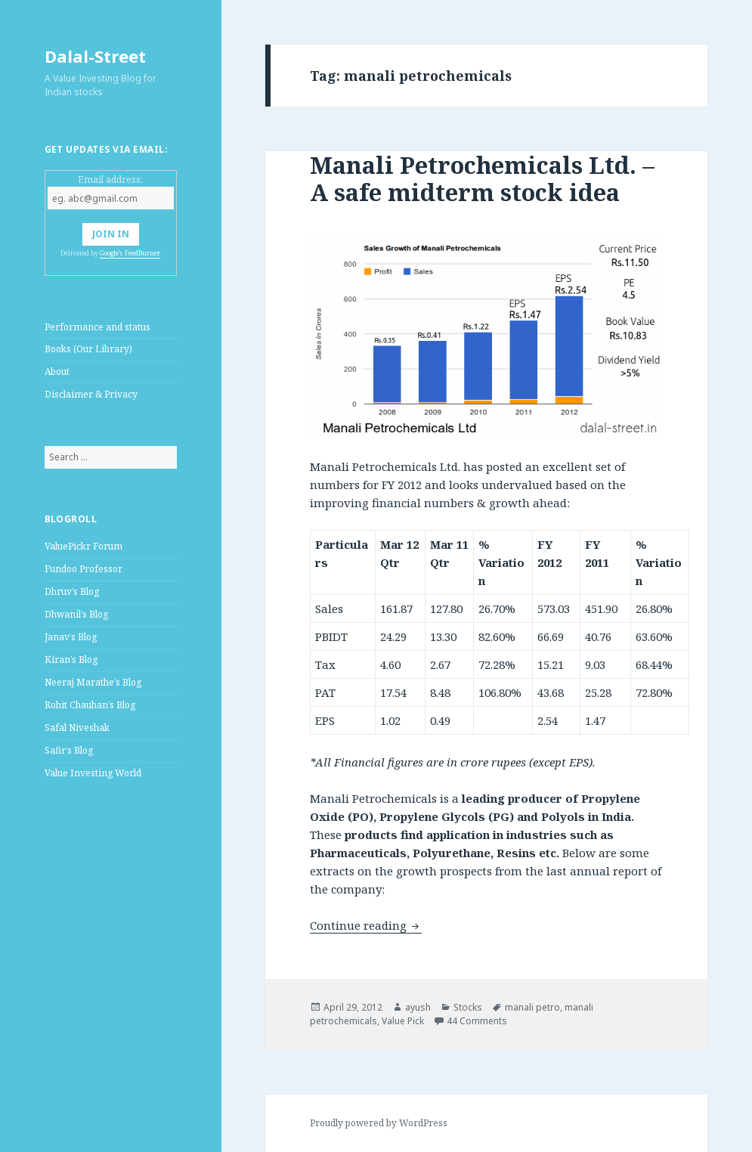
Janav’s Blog (71, 636)
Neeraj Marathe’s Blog (93, 682)
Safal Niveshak (77, 727)
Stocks (467, 1007)
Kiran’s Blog (71, 659)
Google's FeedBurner (130, 253)
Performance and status (97, 327)
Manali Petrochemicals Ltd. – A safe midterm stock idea (482, 178)
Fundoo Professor (83, 568)
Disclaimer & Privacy (91, 394)
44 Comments (477, 1020)
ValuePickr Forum (83, 546)
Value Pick (403, 1020)
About (57, 371)
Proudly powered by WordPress (378, 1122)
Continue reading (366, 925)
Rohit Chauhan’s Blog (90, 704)
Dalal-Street (95, 56)
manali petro (532, 1007)
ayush (418, 1007)
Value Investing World (93, 772)
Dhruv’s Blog (72, 591)
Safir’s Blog (69, 750)
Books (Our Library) (88, 348)
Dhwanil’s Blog (76, 614)
